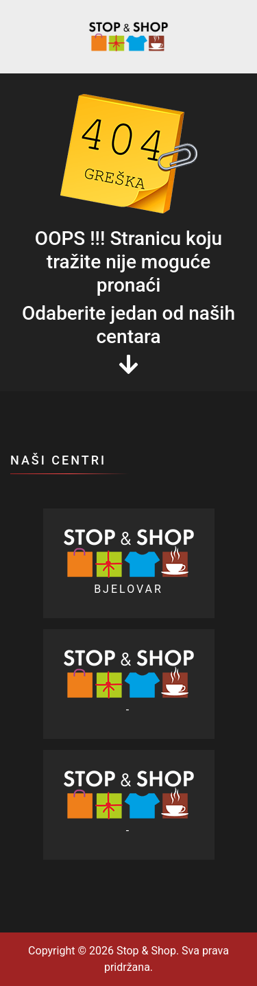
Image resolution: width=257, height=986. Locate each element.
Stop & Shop (145, 950)
